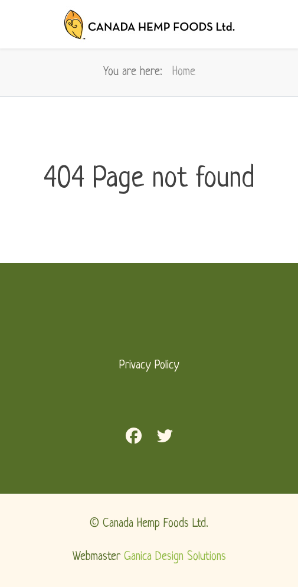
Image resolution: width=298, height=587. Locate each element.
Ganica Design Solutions (175, 556)
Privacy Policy (149, 365)
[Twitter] (165, 438)
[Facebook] (134, 438)
